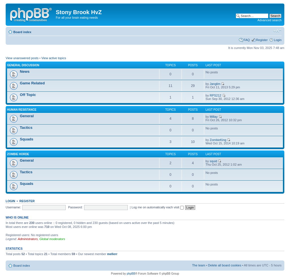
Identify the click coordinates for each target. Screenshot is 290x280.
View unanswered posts (22, 58)
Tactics (26, 127)
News (24, 71)
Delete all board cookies (224, 265)
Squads (26, 139)
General (27, 116)
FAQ (247, 40)
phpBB (131, 273)
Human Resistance (22, 109)
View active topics (53, 58)
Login (278, 40)
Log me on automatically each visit (158, 207)
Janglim (215, 84)
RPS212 (215, 95)
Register (262, 40)
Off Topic (28, 95)
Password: (75, 207)
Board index (22, 32)
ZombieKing (218, 140)
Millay (214, 116)
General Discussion (23, 65)
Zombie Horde (18, 154)
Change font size (277, 30)
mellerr (112, 254)
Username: (13, 207)
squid (213, 161)
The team (198, 265)
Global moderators (52, 239)
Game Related (32, 83)
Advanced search (269, 20)
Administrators (28, 239)
